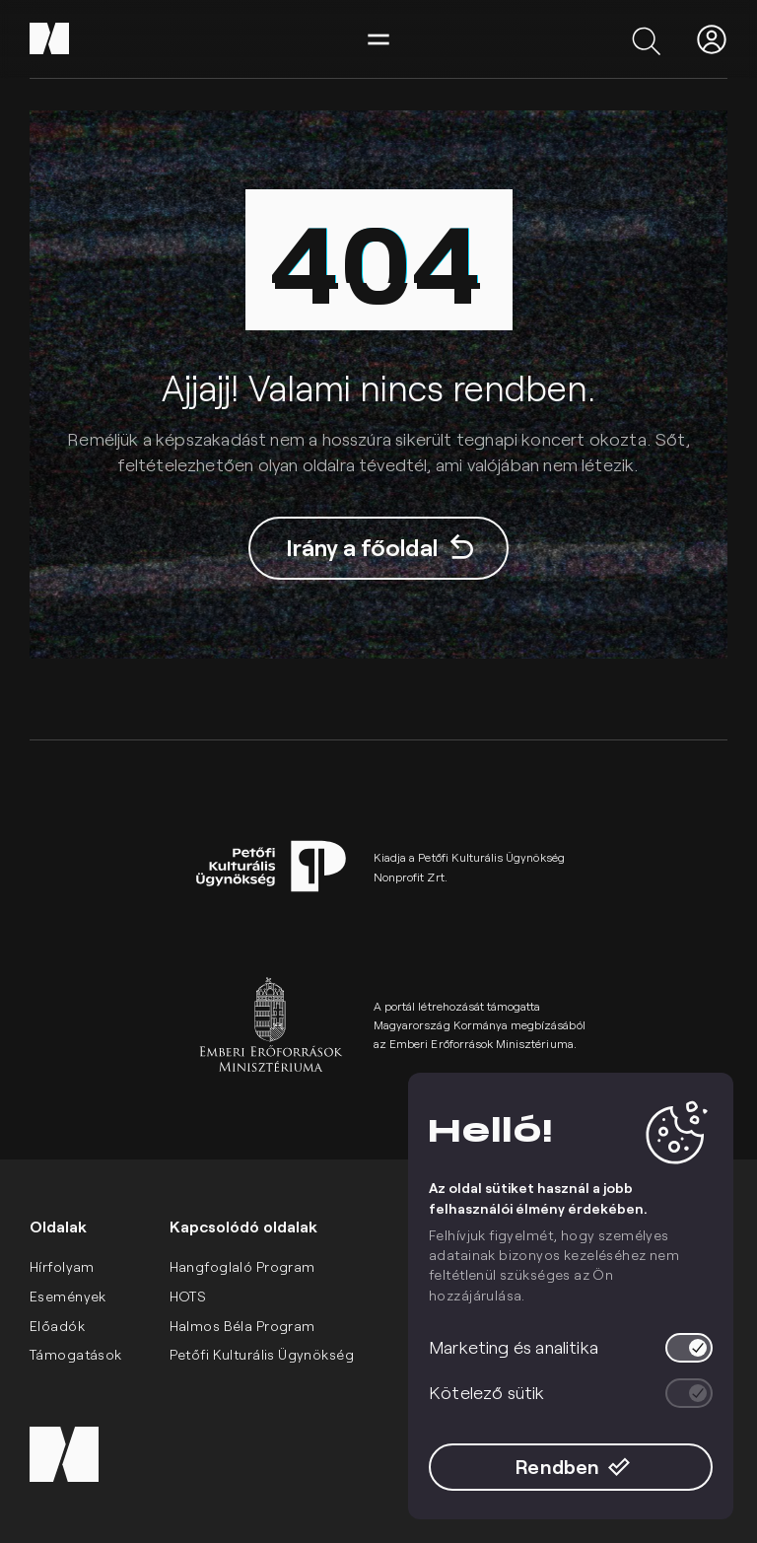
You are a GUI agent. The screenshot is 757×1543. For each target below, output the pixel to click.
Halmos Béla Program (242, 1325)
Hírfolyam (62, 1266)
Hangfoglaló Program (242, 1266)
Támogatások (76, 1354)
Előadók (57, 1325)
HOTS (188, 1296)
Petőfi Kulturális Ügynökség (262, 1354)
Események (68, 1296)
